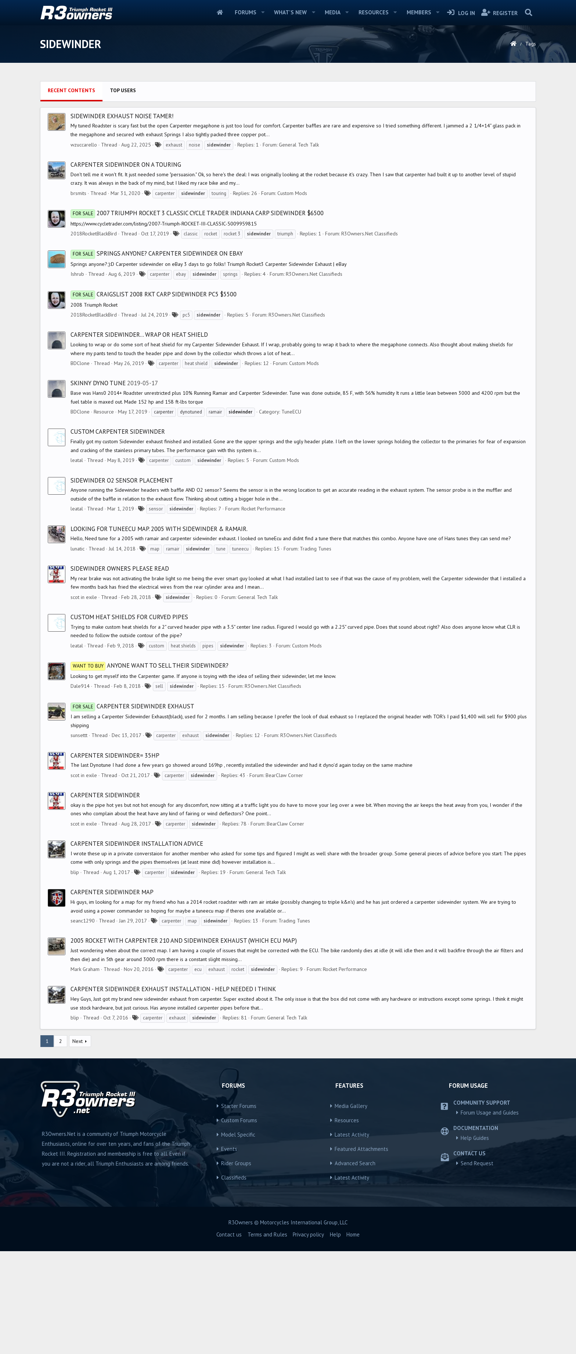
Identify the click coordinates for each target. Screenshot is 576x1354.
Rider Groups (236, 1163)
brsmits (78, 193)
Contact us (229, 1234)
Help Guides (475, 1137)
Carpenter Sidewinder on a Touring (126, 164)
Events (229, 1148)
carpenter (164, 193)
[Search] (528, 12)
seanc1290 (83, 920)
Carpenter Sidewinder (105, 795)
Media (333, 12)
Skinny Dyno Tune (98, 383)
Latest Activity (352, 1134)
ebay (181, 274)
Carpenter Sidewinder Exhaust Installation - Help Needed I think (173, 989)
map (154, 549)
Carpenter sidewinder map (112, 892)
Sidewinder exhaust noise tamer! (122, 116)
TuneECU (291, 411)
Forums (245, 12)
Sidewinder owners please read (120, 568)
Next (77, 1041)
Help (335, 1234)
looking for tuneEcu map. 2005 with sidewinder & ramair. (159, 529)
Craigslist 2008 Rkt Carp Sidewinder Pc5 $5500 (154, 294)
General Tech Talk (299, 144)
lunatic (77, 548)
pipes (207, 646)
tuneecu (240, 549)
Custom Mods (292, 193)
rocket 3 (232, 234)
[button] (263, 12)
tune (221, 549)
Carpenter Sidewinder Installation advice (137, 844)
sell (159, 686)
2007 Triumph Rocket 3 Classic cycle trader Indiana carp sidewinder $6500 (197, 213)
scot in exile (84, 597)
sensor (156, 509)
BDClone (80, 363)
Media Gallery (351, 1105)
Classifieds (233, 1177)
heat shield (196, 363)
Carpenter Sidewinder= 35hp (115, 755)
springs (230, 274)
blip (75, 872)
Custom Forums (239, 1120)
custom (183, 460)
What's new (290, 12)
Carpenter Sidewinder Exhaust (132, 706)
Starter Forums (238, 1105)
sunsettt (79, 735)
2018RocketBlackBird (94, 233)
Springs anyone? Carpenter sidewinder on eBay (157, 253)
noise (194, 145)
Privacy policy (308, 1234)
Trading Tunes (315, 548)
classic (191, 234)
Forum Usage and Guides (490, 1112)
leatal (77, 460)
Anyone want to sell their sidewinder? (149, 665)
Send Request (477, 1163)
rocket (210, 234)
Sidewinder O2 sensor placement (122, 480)
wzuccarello (84, 144)
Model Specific (238, 1134)
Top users (123, 90)
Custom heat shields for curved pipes (129, 617)
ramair (172, 549)
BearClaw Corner (284, 775)
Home (219, 12)
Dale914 (80, 686)
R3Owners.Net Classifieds (369, 233)
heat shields (183, 646)
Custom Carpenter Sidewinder (118, 431)
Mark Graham (85, 969)
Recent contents (71, 90)
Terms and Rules (267, 1234)
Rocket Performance (263, 508)
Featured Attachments (361, 1148)
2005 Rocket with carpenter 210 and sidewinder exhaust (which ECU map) (184, 940)
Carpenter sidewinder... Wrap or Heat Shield (139, 335)
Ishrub (77, 274)
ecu (198, 969)
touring (219, 193)
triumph (285, 234)
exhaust (174, 145)
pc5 (186, 315)
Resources (374, 12)
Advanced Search (355, 1163)
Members (419, 12)
